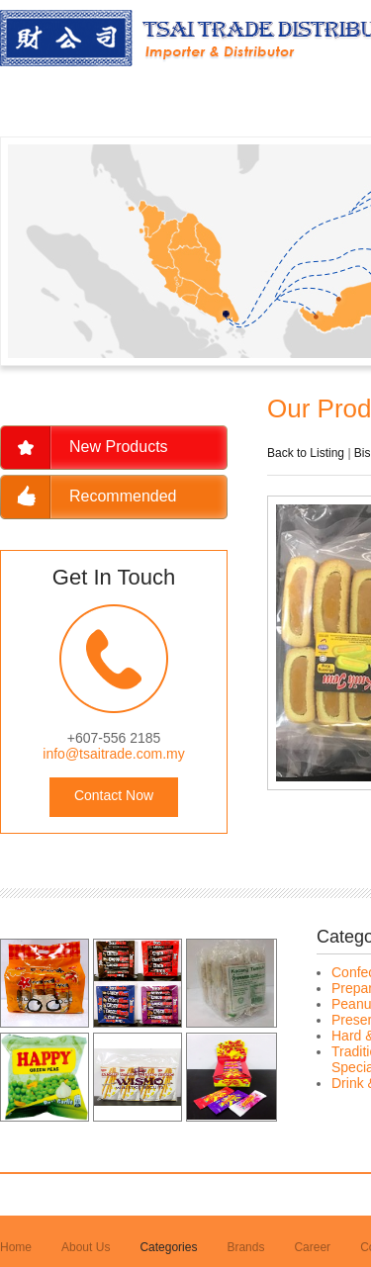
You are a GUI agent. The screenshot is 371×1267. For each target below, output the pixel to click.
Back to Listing (305, 453)
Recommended (123, 496)
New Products (118, 446)
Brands (245, 1247)
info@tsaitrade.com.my (113, 754)
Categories (168, 1247)
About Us (85, 1247)
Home (16, 1247)
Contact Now (113, 795)
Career (312, 1247)
